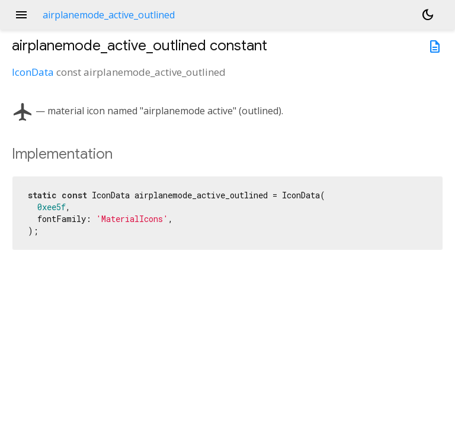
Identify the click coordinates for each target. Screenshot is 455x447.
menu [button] (21, 15)
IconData (33, 72)
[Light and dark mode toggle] (427, 14)
